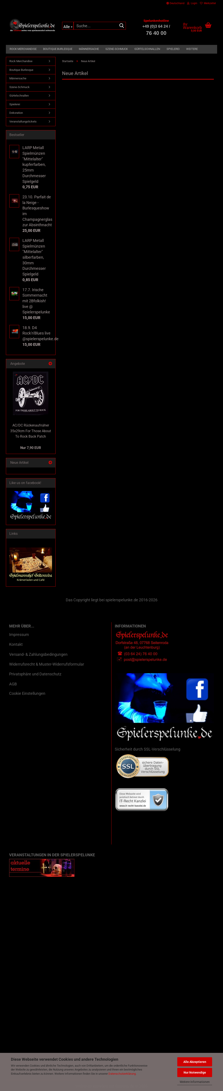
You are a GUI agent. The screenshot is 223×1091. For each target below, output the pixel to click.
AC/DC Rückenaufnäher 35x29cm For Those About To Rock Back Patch (30, 431)
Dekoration (16, 112)
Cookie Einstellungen (27, 693)
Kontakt (16, 644)
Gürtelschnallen (147, 49)
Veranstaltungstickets (23, 121)
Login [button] (192, 3)
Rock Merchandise (23, 49)
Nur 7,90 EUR (30, 448)
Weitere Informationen (195, 1082)
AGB (13, 684)
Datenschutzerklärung (122, 1073)
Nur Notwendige (195, 1072)
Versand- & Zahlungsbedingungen (38, 654)
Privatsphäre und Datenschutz (35, 674)
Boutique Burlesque (57, 49)
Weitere (192, 49)
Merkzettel (208, 3)
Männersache (89, 49)
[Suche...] (68, 26)
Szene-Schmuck (116, 49)
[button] (175, 3)
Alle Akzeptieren (194, 1062)
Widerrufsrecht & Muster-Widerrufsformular (46, 664)
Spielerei (173, 49)
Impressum (19, 634)
